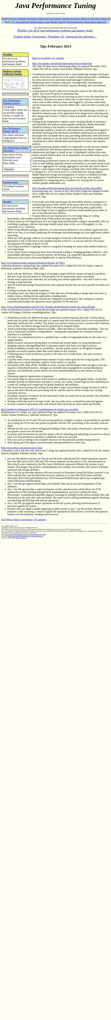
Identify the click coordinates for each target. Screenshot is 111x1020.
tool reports (55, 18)
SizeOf (61, 22)
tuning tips (43, 18)
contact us (105, 18)
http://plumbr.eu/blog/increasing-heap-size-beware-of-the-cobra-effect (67, 188)
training (22, 18)
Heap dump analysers (95, 22)
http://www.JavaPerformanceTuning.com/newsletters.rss (25, 536)
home (5, 18)
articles (65, 18)
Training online (10, 182)
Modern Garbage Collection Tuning (12, 72)
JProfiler (7, 54)
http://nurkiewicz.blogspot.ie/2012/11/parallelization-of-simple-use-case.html (39, 409)
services (13, 18)
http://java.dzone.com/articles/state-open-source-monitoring (62, 63)
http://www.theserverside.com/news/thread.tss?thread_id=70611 (33, 263)
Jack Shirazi (7, 519)
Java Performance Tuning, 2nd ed (12, 129)
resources (75, 18)
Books (54, 22)
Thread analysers (74, 22)
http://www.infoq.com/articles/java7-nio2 (21, 447)
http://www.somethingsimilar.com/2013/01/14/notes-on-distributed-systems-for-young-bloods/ (48, 307)
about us (85, 18)
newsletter (32, 18)
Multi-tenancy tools (40, 22)
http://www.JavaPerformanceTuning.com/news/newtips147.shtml (25, 534)
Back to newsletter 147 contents (48, 58)
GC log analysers (20, 22)
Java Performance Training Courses (12, 102)
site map (95, 18)
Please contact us (21, 538)
